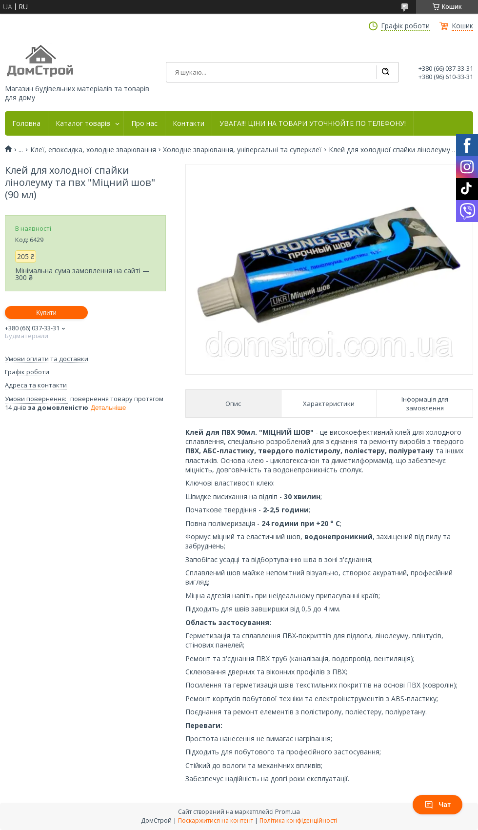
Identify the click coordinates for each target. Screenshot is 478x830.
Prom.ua (287, 811)
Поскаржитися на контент (215, 820)
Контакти (188, 123)
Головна (26, 123)
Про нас (144, 123)
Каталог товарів (83, 123)
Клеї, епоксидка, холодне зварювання (93, 149)
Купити (46, 312)
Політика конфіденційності (298, 820)
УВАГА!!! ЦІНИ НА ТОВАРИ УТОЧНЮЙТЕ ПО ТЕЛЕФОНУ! (312, 123)
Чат (437, 804)
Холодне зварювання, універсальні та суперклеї (242, 149)
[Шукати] (385, 72)
